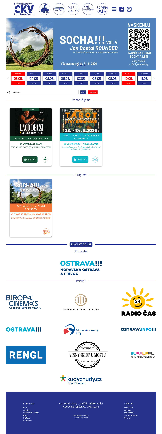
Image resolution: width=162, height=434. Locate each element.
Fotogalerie (27, 420)
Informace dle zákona (31, 413)
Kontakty (26, 418)
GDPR (25, 415)
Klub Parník (128, 408)
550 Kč (30, 159)
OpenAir (127, 418)
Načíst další (81, 244)
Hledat (83, 92)
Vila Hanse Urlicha (131, 415)
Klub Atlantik (129, 413)
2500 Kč (80, 159)
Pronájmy (26, 410)
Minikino (127, 410)
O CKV (25, 408)
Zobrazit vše (92, 92)
